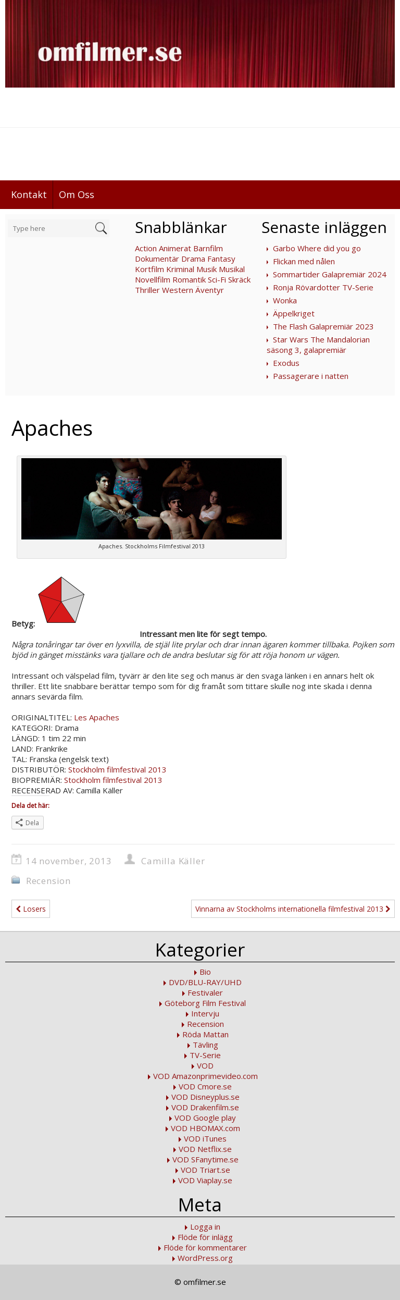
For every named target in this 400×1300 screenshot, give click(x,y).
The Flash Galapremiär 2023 (323, 326)
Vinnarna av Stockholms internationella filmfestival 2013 (293, 909)
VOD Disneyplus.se (205, 1096)
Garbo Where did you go (317, 248)
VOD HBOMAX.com (205, 1128)
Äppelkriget (294, 313)
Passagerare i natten (310, 376)
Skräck (239, 279)
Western (177, 290)
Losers (31, 909)
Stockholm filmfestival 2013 (117, 769)
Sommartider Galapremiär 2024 (329, 274)
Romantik (189, 279)
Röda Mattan (205, 1034)
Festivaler (205, 992)
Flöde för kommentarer (205, 1247)
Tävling (205, 1044)
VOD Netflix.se (205, 1149)
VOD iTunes (205, 1138)
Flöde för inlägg (205, 1237)
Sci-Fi (217, 279)
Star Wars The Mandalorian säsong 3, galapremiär (318, 344)
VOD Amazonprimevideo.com (205, 1076)
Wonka (285, 300)
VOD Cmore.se (205, 1086)
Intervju (205, 1013)
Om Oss (76, 194)
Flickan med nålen (304, 261)
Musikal (232, 269)
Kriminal (180, 269)
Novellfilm (152, 279)
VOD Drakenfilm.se (205, 1107)
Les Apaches (96, 717)
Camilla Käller (173, 861)
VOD (205, 1065)
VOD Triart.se (205, 1169)
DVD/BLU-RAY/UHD (205, 982)
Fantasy (221, 258)
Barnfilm (208, 248)
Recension (48, 881)
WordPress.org (205, 1258)
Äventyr (209, 290)
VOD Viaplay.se (205, 1180)
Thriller (147, 290)
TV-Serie (205, 1055)
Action (146, 248)
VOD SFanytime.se (205, 1159)
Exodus (286, 363)
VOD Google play (205, 1117)
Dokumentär (157, 258)
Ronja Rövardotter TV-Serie (323, 287)
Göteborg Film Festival (205, 1003)
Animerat (175, 248)
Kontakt (29, 194)
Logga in (205, 1226)
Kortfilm (149, 269)
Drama (193, 258)
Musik (206, 269)
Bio (205, 971)
